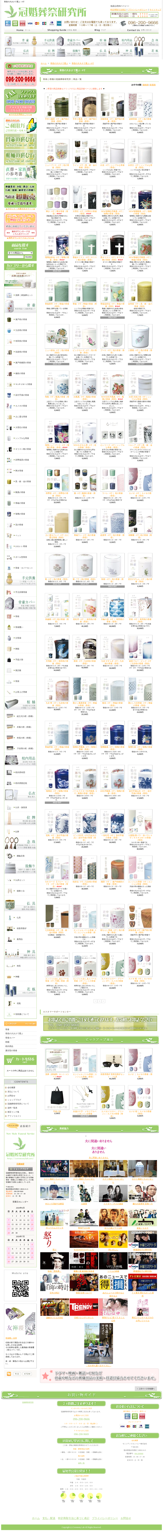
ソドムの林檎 (113, 1271)
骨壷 (7, 1029)
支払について (13, 1091)
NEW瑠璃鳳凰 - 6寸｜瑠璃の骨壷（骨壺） (140, 200)
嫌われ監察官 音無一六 (143, 1204)
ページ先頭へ (146, 1388)
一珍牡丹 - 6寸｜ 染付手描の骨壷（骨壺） (112, 824)
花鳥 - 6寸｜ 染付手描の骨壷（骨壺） (57, 824)
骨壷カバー (10, 1038)
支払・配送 (48, 1518)
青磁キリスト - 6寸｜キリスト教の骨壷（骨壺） (85, 246)
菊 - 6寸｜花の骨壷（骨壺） (57, 566)
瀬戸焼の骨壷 (17, 319)
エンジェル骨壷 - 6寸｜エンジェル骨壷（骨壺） (140, 870)
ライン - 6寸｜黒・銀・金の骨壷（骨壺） (85, 154)
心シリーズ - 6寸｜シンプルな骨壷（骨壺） (112, 434)
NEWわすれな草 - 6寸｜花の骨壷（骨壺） (85, 434)
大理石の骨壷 (17, 427)
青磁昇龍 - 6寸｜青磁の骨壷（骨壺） (57, 735)
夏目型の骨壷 (11, 1050)
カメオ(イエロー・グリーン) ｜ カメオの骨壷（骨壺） (112, 1101)
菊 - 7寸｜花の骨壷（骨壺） (85, 566)
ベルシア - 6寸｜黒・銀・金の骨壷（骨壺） (140, 434)
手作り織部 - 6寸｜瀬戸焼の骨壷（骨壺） (57, 107)
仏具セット (16, 880)
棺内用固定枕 (17, 783)
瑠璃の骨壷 (16, 514)
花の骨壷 (15, 524)
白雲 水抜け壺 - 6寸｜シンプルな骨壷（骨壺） (140, 385)
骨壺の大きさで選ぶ (14, 1033)
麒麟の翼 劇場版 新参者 (84, 1271)
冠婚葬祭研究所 (28, 1402)
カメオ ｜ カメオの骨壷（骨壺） (140, 1063)
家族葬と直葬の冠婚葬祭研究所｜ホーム (23, 30)
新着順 (153, 85)
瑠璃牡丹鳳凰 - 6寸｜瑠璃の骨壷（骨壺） (85, 735)
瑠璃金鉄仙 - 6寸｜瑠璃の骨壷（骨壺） (57, 246)
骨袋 (13, 681)
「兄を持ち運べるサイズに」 (98, 1366)
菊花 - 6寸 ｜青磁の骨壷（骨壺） (112, 691)
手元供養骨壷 (17, 592)
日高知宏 (20, 1164)
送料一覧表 (12, 1108)
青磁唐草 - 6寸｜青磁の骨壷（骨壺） (57, 292)
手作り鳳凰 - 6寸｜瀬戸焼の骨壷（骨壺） (85, 107)
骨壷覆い (15, 627)
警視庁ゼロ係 (84, 1228)
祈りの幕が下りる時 (113, 1228)
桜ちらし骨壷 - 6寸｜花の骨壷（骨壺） (112, 919)
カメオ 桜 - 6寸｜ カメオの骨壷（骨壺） (140, 967)
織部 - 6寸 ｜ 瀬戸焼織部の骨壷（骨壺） (112, 870)
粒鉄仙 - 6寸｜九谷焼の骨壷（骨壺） (85, 870)
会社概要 (11, 1087)
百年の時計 (54, 1293)
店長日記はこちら (20, 1169)
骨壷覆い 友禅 (11, 1338)
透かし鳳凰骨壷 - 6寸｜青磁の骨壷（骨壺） (85, 691)
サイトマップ (155, 10)
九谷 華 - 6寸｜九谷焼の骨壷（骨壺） (57, 691)
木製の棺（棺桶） (19, 727)
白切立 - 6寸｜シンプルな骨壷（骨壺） (140, 154)
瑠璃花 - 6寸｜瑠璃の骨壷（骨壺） (57, 779)
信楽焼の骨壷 (17, 352)
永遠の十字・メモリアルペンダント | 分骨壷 (85, 1100)
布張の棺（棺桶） (19, 738)
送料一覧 (81, 1463)
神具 (14, 966)
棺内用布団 (16, 772)
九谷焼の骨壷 (17, 330)
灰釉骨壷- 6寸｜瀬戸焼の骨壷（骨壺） (140, 919)
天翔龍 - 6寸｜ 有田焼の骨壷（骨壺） (57, 650)
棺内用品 (9, 1046)
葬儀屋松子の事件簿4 (142, 1271)
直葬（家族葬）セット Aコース (57, 1063)
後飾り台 (16, 891)
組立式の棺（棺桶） (20, 716)
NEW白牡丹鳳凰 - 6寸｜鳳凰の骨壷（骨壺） (112, 385)
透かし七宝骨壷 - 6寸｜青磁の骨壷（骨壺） (140, 691)
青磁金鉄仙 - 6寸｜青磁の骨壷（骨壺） (112, 292)
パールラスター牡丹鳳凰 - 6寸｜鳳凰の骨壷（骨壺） (85, 779)
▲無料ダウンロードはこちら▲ (20, 238)
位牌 (13, 831)
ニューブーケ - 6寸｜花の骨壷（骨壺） (57, 154)
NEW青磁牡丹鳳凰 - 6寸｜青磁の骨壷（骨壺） (140, 246)
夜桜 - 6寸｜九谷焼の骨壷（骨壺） (85, 650)
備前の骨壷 (16, 373)
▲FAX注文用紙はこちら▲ (20, 114)
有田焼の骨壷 (17, 341)
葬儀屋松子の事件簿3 (142, 1249)
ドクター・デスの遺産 (113, 1204)
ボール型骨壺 (17, 557)
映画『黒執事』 (54, 1271)
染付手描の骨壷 (18, 395)
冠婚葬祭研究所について (18, 1104)
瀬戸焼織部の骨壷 (19, 362)
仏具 (14, 917)
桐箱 (13, 648)
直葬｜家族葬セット (20, 295)
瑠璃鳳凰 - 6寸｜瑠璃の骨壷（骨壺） (112, 735)
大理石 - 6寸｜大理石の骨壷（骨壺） (85, 200)
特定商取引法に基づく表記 (73, 1518)
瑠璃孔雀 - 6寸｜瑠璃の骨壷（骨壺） (140, 735)
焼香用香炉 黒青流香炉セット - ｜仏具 (112, 1063)
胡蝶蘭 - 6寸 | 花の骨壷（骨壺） (140, 524)
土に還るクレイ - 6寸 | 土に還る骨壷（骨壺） (57, 524)
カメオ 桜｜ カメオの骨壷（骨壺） (140, 1100)
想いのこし (113, 1249)
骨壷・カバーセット (20, 568)
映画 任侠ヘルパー (84, 1293)
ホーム (44, 63)
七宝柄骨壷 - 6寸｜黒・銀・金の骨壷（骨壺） (57, 919)
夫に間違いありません (98, 1157)
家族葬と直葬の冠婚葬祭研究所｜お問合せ (139, 30)
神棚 (13, 976)
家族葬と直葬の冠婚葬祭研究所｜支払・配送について (62, 30)
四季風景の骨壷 (18, 460)
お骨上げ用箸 (17, 692)
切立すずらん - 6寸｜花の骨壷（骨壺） (140, 568)
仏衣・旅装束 (17, 807)
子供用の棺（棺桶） (21, 748)
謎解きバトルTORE (54, 1318)
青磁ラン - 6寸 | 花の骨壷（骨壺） (85, 524)
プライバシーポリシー (138, 10)
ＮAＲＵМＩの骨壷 (19, 384)
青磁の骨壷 (16, 503)
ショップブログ (14, 1100)
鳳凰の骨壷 (16, 492)
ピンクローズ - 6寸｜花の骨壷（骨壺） (85, 339)
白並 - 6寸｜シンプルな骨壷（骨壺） (112, 154)
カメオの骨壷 (17, 406)
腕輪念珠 (16, 856)
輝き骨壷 (15, 470)
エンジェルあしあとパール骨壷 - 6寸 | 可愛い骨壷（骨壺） (57, 968)
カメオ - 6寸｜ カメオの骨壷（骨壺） (140, 482)
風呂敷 (14, 670)
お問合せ (11, 1096)
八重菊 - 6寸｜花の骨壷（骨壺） (140, 339)
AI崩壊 (84, 1204)
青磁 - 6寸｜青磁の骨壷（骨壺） (85, 292)
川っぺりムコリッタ (54, 1228)
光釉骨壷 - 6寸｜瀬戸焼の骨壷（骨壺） (112, 107)
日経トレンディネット (84, 1317)
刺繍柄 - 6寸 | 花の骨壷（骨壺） (57, 608)
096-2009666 (138, 1453)
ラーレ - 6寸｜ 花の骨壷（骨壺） (112, 482)
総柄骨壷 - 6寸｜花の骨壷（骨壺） (140, 107)
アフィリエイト (14, 1116)
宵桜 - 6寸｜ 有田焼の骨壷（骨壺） (140, 608)
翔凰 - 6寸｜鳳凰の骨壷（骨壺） (57, 385)
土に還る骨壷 (17, 416)
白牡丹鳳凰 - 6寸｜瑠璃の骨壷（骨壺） (112, 779)
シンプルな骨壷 (18, 438)
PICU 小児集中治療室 (54, 1204)
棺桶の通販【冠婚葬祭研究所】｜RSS (17, 1374)
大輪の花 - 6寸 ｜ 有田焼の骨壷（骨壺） (112, 608)
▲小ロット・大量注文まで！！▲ (20, 209)
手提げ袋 (15, 659)
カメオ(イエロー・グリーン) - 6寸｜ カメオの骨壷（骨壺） (112, 968)
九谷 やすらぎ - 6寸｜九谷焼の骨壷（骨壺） (112, 650)
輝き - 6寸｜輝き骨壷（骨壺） (57, 200)
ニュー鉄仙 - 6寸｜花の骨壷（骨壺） (57, 339)
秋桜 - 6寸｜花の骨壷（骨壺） (112, 568)
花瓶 (14, 1003)
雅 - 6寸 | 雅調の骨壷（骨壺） (85, 482)
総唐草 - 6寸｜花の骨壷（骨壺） (112, 524)
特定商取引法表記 (118, 10)
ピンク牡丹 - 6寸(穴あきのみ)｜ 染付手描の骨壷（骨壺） (85, 825)
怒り (55, 1249)
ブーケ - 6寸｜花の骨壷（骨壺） (112, 339)
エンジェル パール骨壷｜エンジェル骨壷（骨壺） (85, 1063)
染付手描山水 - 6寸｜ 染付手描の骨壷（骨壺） (140, 779)
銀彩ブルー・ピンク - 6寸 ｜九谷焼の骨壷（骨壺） (140, 650)
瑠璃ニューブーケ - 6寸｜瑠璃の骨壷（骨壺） (57, 434)
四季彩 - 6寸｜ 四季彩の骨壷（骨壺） (57, 482)
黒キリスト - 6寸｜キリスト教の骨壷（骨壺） (112, 246)
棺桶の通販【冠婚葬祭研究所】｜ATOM (27, 1374)
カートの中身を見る (20, 1060)
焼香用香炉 (17, 928)
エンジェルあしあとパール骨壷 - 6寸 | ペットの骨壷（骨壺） (85, 968)
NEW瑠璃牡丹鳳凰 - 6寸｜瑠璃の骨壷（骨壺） (112, 200)
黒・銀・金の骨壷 (19, 481)
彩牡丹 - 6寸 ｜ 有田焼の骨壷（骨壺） (85, 608)
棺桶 (7, 1042)
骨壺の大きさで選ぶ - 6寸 (83, 63)
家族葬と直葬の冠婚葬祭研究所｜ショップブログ (100, 30)
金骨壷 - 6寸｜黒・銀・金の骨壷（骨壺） (140, 292)
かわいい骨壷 (17, 546)
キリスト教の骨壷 (19, 449)
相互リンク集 (13, 1112)
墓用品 (15, 939)
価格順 (145, 85)
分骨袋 (14, 638)
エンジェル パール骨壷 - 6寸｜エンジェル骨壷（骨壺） (85, 920)
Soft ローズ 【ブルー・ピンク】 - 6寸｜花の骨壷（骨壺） (57, 872)
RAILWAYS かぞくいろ (84, 1249)
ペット (14, 535)
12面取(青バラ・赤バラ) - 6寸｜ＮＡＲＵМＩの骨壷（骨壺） (140, 825)
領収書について (18, 1014)
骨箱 (13, 616)
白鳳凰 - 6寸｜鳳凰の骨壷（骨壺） (85, 385)
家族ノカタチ (142, 1228)
